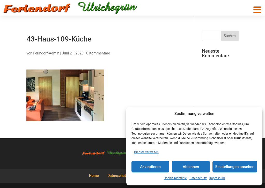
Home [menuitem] (94, 175)
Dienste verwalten (146, 152)
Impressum (217, 178)
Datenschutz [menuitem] (117, 175)
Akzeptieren (150, 166)
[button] (257, 9)
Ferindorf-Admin (46, 53)
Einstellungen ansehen (234, 166)
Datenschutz (198, 178)
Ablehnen (191, 166)
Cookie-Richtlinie (175, 178)
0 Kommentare (98, 53)
